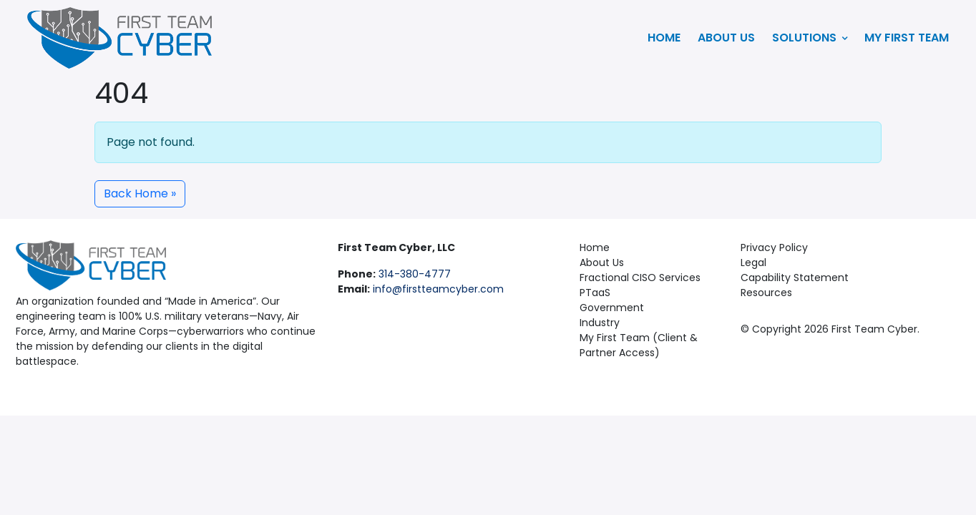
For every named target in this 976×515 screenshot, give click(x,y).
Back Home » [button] (140, 193)
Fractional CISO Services (640, 277)
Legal (753, 262)
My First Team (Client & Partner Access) (639, 345)
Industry (600, 322)
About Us (726, 37)
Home (664, 37)
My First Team (906, 37)
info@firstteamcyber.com (438, 289)
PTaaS (595, 292)
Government (612, 307)
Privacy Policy (774, 247)
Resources (766, 292)
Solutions (809, 37)
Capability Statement (795, 277)
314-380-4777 (415, 274)
